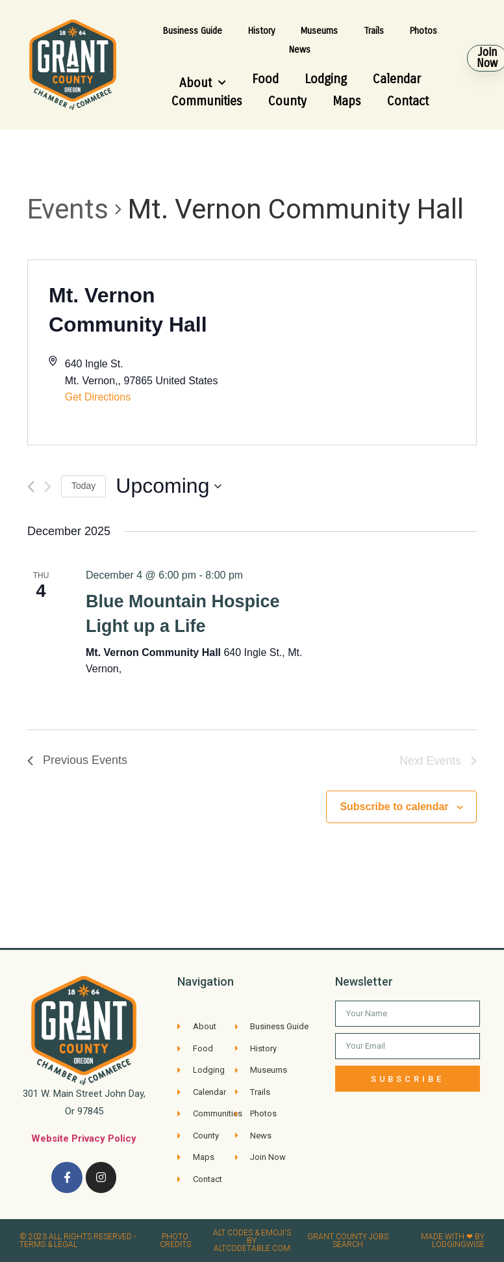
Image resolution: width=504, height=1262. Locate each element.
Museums (319, 30)
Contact (408, 101)
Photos (423, 30)
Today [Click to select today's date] (83, 485)
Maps (347, 101)
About (202, 83)
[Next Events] (47, 486)
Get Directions (98, 396)
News (299, 49)
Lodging (326, 79)
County (287, 101)
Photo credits (175, 1240)
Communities (206, 101)
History (261, 30)
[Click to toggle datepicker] (168, 486)
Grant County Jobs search (347, 1240)
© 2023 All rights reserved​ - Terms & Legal (77, 1240)
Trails (374, 30)
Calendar (397, 79)
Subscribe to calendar (394, 806)
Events (67, 209)
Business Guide (192, 30)
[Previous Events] (30, 486)
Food (265, 79)
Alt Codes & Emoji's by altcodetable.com (252, 1240)
